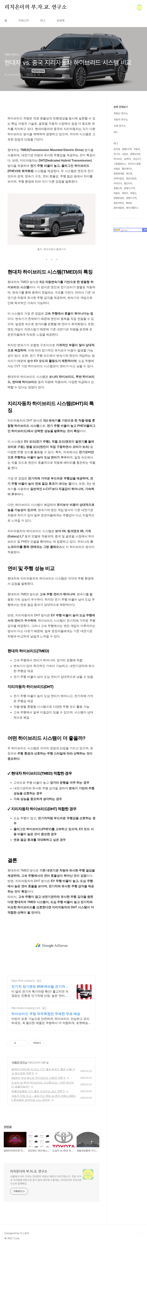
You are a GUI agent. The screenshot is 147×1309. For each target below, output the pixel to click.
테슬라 (117, 193)
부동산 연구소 (121, 113)
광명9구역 (127, 149)
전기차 (117, 154)
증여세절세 (119, 207)
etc (116, 131)
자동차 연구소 (19, 1115)
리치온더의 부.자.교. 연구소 (36, 7)
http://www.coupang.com (25, 1060)
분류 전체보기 (121, 106)
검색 (131, 7)
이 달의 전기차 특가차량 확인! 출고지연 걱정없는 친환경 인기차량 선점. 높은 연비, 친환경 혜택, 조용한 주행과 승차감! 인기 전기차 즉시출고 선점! (39, 1046)
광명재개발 (119, 173)
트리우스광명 (134, 163)
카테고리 (23, 20)
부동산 (133, 193)
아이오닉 (118, 183)
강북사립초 (119, 178)
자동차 (137, 149)
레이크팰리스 (132, 207)
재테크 (125, 193)
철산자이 (128, 183)
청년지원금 (131, 178)
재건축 (129, 173)
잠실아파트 (119, 203)
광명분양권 (119, 198)
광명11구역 (131, 198)
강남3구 (137, 159)
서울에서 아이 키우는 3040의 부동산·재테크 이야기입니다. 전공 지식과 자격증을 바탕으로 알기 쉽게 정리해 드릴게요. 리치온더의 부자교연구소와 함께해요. (45, 1233)
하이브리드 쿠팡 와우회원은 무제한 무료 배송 (45, 1066)
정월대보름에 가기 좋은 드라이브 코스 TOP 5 (38, 1143)
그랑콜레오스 (120, 163)
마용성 (117, 168)
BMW (129, 203)
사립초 (125, 154)
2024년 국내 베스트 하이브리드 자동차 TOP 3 (38, 1130)
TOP (139, 1287)
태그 (42, 20)
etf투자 (127, 159)
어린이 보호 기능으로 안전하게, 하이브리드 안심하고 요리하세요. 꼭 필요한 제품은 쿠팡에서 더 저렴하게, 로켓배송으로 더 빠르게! (51, 1074)
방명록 (61, 20)
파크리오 (118, 159)
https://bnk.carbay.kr (23, 1033)
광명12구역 (129, 188)
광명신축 (118, 188)
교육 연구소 (120, 125)
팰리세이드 (127, 168)
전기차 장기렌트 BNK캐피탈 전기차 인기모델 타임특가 (38, 1039)
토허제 (117, 149)
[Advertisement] (51, 138)
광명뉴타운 (135, 154)
